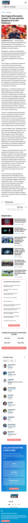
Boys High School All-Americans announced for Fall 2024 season (20, 220)
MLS (15, 245)
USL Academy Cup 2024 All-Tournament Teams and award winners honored (20, 262)
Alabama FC (10, 397)
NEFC (9, 419)
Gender (5, 360)
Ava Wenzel (10, 395)
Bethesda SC (10, 367)
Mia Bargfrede (11, 417)
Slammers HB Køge (12, 374)
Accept (5, 521)
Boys (15, 267)
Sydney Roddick (11, 409)
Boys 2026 (21, 343)
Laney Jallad (11, 379)
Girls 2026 (21, 338)
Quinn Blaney (11, 431)
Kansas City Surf (11, 404)
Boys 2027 (7, 343)
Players (16, 224)
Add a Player (14, 488)
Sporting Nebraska (12, 434)
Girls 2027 (7, 338)
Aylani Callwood (11, 364)
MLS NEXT (3, 12)
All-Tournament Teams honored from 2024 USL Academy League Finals (20, 272)
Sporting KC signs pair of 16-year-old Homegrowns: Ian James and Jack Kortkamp (20, 240)
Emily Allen (10, 402)
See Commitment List (14, 439)
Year (12, 360)
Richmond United (11, 426)
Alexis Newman (11, 424)
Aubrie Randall (11, 372)
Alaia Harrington (12, 387)
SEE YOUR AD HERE (14, 325)
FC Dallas (10, 390)
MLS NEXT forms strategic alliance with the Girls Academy (20, 229)
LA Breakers (10, 412)
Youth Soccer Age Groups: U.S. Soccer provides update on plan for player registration (19, 251)
